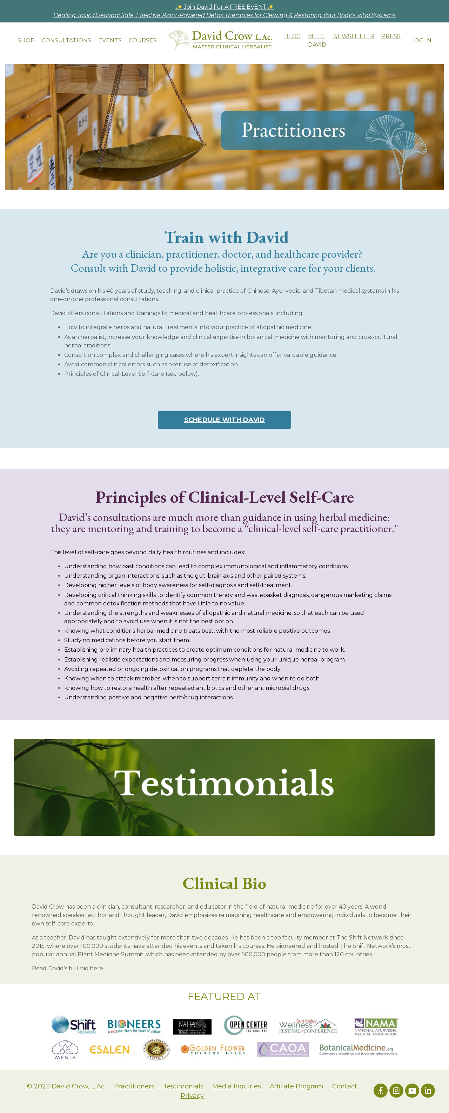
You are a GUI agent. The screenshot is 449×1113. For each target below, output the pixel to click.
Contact (344, 1086)
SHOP (26, 40)
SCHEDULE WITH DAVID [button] (224, 420)
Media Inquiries (236, 1086)
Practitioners (134, 1086)
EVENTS (110, 40)
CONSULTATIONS (66, 40)
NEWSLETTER (353, 36)
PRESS (391, 36)
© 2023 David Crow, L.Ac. (66, 1086)
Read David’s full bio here (67, 968)
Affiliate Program (296, 1086)
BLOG (292, 36)
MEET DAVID (317, 40)
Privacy (192, 1096)
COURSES (143, 40)
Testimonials (183, 1086)
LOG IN (421, 40)
